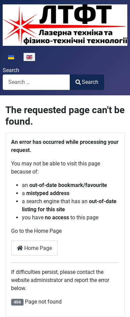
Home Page (34, 248)
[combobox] (36, 82)
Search (11, 70)
